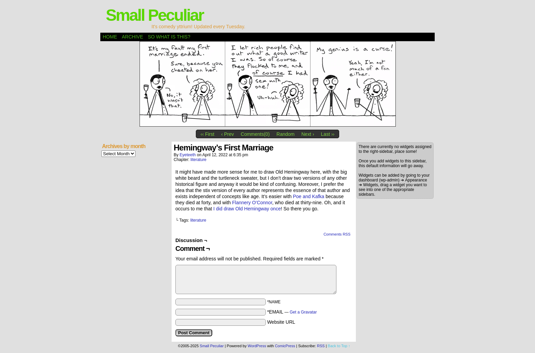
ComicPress (285, 346)
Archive (132, 36)
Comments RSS (336, 234)
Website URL (281, 322)
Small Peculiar (154, 15)
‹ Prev (227, 134)
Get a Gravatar (303, 312)
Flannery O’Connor (252, 202)
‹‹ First (207, 134)
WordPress (257, 346)
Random (285, 134)
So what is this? (169, 36)
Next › (307, 134)
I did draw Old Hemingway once (247, 208)
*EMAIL (292, 312)
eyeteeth (187, 155)
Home (110, 36)
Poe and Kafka (308, 196)
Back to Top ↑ (339, 346)
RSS (321, 346)
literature (198, 159)
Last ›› (328, 134)
